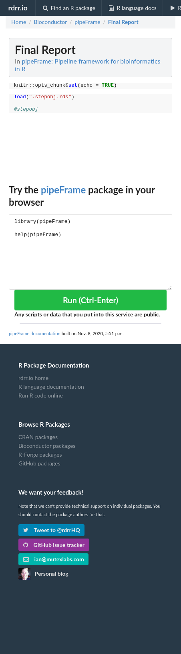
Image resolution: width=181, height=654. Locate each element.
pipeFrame (63, 189)
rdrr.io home (33, 378)
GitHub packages (39, 463)
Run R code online (40, 395)
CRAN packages (38, 437)
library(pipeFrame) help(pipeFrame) (90, 252)
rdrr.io (17, 7)
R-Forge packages (40, 454)
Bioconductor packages (46, 445)
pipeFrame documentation (34, 333)
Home (18, 22)
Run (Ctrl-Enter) (90, 300)
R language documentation (51, 386)
